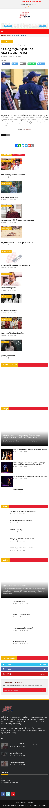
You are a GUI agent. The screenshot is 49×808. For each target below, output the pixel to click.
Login (34, 4)
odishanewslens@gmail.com (10, 782)
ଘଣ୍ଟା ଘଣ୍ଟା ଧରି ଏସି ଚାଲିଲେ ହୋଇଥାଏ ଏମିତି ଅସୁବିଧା (23, 511)
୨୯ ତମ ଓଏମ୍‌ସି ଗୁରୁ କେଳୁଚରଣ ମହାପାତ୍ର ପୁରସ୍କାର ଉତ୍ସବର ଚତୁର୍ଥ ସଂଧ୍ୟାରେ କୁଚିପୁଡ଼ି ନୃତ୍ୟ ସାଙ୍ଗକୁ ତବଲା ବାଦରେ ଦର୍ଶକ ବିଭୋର (29, 463)
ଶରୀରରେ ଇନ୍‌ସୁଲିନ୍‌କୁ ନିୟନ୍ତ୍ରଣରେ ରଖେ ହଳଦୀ (21, 548)
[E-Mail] (23, 64)
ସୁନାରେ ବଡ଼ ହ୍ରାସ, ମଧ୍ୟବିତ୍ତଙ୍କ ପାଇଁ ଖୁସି (23, 628)
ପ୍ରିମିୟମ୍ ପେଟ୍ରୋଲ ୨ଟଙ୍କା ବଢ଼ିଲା (21, 614)
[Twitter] (15, 64)
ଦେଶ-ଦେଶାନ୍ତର (7, 42)
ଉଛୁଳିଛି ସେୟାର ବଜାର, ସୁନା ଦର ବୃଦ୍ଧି (14, 585)
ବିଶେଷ (5, 506)
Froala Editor (27, 129)
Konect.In (44, 805)
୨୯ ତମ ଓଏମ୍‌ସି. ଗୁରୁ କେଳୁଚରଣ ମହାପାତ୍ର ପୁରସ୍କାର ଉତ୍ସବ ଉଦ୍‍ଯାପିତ (30, 449)
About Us (30, 803)
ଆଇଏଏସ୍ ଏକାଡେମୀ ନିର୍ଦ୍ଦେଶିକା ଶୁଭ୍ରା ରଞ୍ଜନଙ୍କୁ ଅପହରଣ (17, 220)
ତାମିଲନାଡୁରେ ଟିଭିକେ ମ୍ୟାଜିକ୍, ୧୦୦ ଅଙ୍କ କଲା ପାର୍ (15, 265)
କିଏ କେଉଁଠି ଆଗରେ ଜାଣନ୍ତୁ (8, 310)
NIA (8, 135)
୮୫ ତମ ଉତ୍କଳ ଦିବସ (18, 490)
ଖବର (3, 738)
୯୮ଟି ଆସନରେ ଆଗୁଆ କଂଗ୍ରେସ (9, 288)
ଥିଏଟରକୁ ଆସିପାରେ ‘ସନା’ (8, 356)
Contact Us (23, 803)
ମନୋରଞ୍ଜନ (5, 342)
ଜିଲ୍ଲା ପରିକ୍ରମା (6, 183)
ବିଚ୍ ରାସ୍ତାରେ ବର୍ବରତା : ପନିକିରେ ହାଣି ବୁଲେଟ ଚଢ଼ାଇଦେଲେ (17, 243)
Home (17, 803)
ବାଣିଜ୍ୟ (5, 560)
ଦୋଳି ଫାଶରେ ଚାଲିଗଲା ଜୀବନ (9, 197)
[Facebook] (6, 64)
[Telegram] (41, 64)
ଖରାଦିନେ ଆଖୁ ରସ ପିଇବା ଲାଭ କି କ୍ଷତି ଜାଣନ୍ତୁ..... (22, 520)
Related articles (6, 155)
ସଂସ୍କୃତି (5, 408)
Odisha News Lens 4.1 (18, 155)
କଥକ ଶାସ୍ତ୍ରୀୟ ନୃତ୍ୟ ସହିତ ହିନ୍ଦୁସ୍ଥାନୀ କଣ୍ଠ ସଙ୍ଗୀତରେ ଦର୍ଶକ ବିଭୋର (30, 476)
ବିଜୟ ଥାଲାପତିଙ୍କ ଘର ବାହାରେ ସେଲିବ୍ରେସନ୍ (13, 175)
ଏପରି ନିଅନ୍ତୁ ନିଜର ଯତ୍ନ (16, 530)
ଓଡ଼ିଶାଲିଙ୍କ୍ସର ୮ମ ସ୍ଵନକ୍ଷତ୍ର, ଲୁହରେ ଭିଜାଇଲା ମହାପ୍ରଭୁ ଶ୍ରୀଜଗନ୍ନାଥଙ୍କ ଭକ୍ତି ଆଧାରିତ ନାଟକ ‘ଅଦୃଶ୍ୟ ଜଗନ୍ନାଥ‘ (21, 436)
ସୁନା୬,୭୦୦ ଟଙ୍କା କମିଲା (18, 601)
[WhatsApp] (32, 64)
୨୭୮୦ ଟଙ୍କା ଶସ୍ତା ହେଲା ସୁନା (19, 641)
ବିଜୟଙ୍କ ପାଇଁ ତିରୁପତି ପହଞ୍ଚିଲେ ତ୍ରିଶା (12, 333)
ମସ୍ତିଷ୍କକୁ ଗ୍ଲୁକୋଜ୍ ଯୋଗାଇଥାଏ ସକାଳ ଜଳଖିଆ (22, 539)
